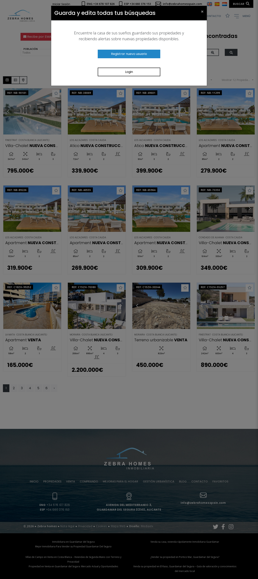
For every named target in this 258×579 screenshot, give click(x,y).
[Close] (202, 11)
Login (129, 72)
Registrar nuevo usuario (129, 54)
